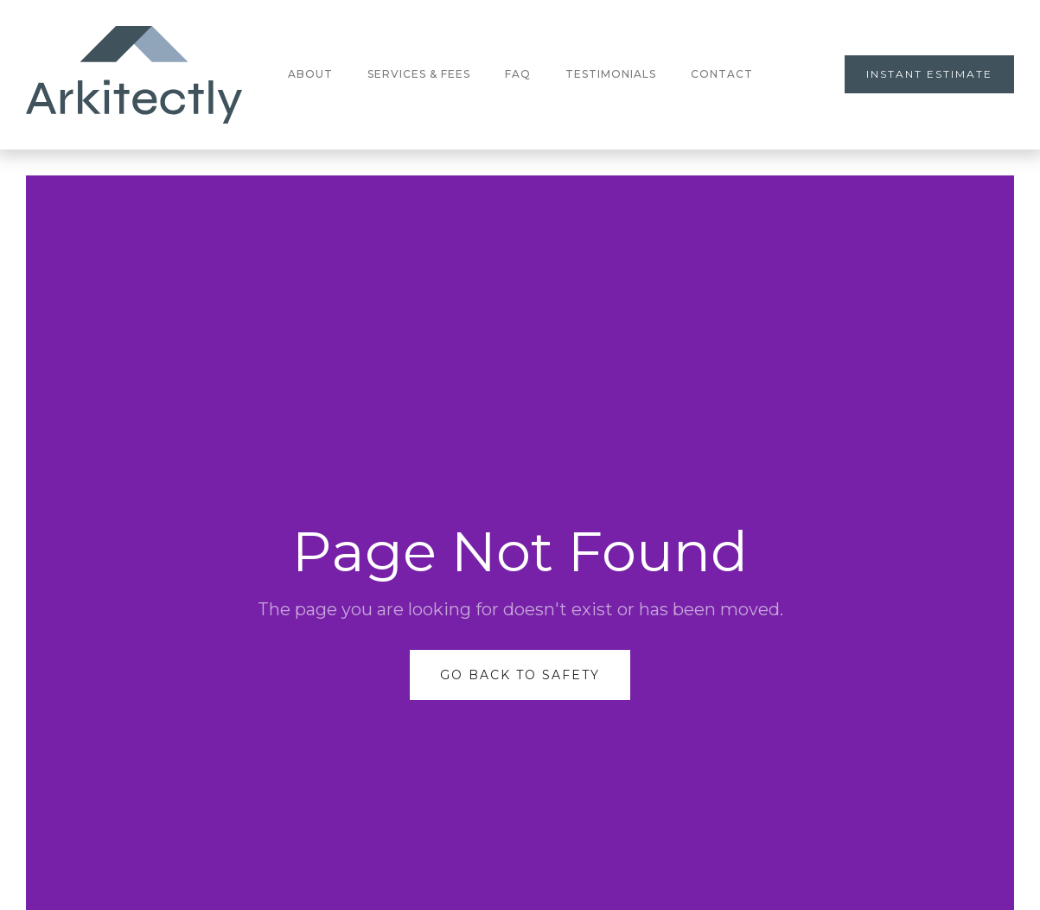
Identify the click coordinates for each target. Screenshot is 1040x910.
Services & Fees (418, 73)
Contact (722, 73)
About (310, 73)
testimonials (610, 73)
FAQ (518, 73)
